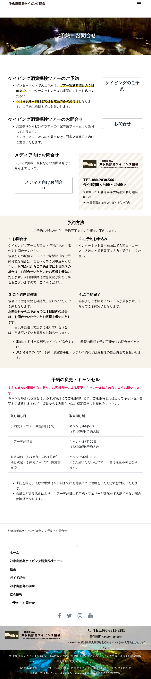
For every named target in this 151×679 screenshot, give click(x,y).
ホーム (14, 552)
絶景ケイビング (80, 667)
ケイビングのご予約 (122, 85)
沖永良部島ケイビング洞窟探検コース (36, 561)
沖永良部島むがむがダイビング (112, 667)
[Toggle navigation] (139, 3)
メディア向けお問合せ (44, 185)
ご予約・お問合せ (22, 603)
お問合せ (122, 123)
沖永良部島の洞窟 (22, 586)
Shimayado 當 (29, 667)
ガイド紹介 (17, 577)
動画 (13, 569)
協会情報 (16, 594)
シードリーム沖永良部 (54, 667)
